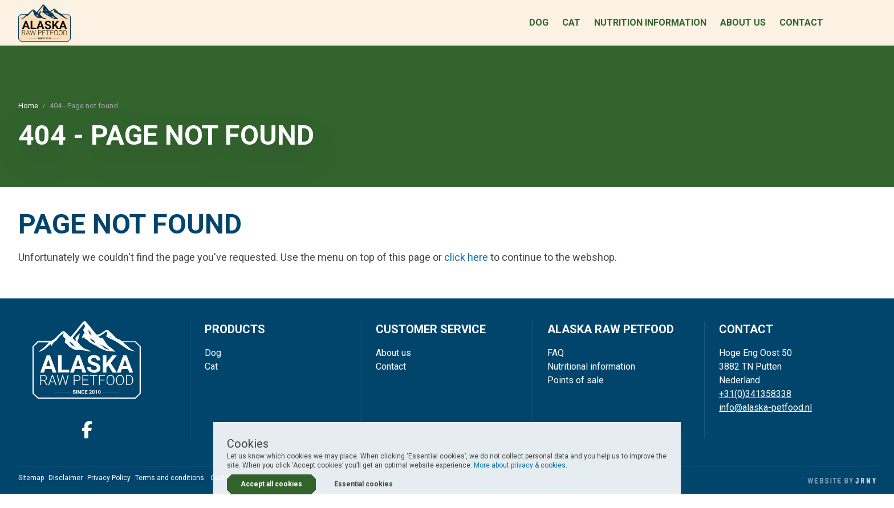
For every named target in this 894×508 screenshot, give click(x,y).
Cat (571, 29)
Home (28, 120)
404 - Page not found (84, 120)
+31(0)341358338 (755, 407)
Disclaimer (65, 492)
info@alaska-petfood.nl (765, 421)
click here (466, 271)
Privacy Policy (109, 492)
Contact (801, 29)
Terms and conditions (169, 492)
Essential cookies (363, 484)
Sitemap (31, 492)
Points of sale (575, 393)
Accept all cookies (271, 484)
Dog (538, 29)
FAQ (555, 366)
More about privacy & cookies (520, 465)
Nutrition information (650, 29)
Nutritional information (591, 380)
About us (743, 29)
